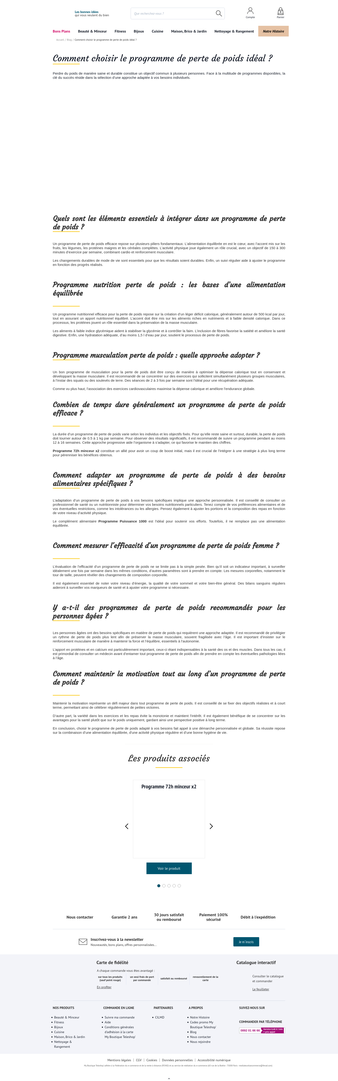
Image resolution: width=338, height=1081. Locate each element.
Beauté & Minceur (92, 31)
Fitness (120, 31)
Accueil (60, 118)
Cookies (151, 1066)
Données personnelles (178, 1066)
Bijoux (139, 31)
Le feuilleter (261, 996)
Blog (68, 118)
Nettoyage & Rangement (233, 31)
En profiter (104, 999)
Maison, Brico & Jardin (188, 31)
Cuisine (157, 31)
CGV (138, 1066)
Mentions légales (119, 1066)
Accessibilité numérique (215, 1066)
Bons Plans (61, 31)
